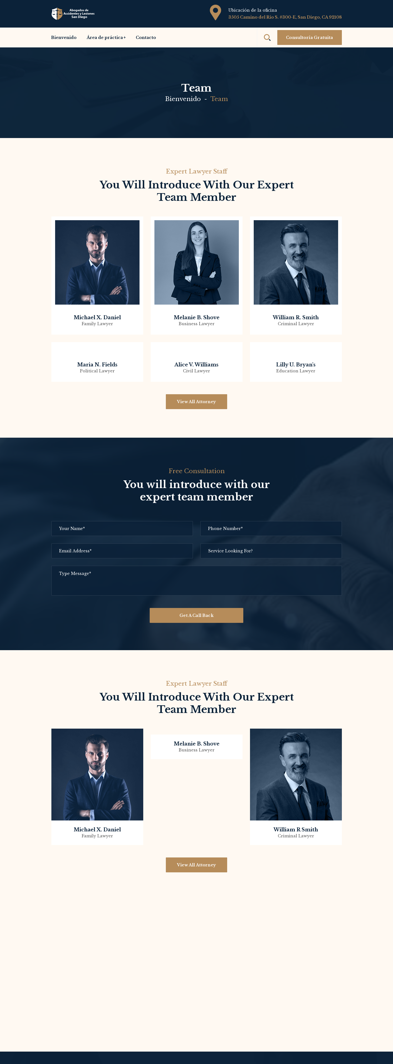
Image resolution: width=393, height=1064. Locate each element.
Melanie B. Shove (196, 744)
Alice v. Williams (196, 365)
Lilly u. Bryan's (296, 365)
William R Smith (296, 830)
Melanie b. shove (196, 317)
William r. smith (296, 317)
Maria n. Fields (97, 365)
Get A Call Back (196, 615)
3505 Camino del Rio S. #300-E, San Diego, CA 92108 (285, 17)
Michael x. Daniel (97, 317)
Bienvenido (183, 99)
